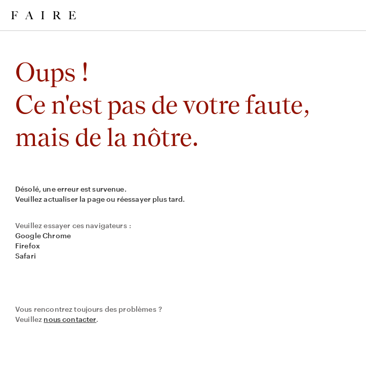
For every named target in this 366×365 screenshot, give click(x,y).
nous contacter (70, 319)
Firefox (27, 245)
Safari (25, 255)
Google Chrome (43, 235)
